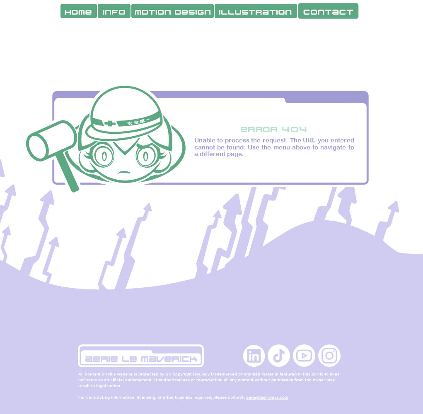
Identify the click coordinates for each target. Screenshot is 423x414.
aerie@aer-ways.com (267, 397)
